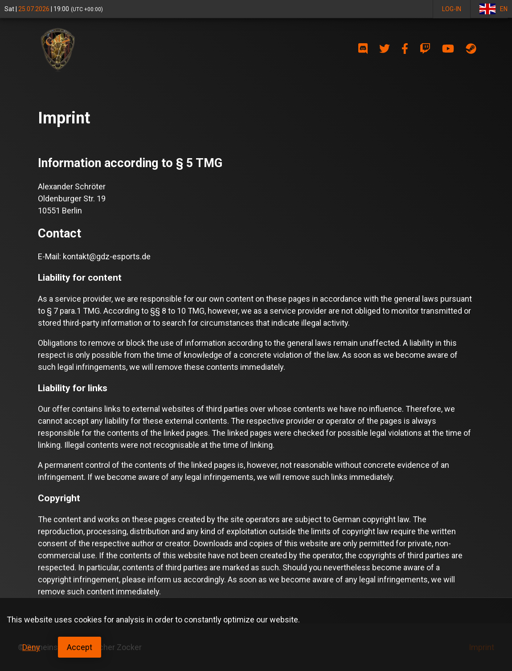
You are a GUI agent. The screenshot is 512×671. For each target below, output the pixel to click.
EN (493, 9)
